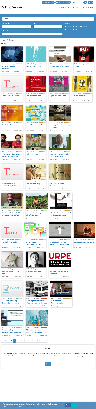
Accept (75, 405)
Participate (87, 7)
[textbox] (32, 34)
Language (68, 23)
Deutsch (69, 26)
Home (3, 40)
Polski (76, 29)
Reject (68, 405)
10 (32, 370)
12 (39, 370)
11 (35, 370)
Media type (6, 31)
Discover (75, 7)
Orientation (62, 7)
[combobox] (32, 34)
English (77, 26)
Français (69, 29)
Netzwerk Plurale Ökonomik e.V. (59, 383)
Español (85, 26)
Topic (35, 23)
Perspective (6, 23)
